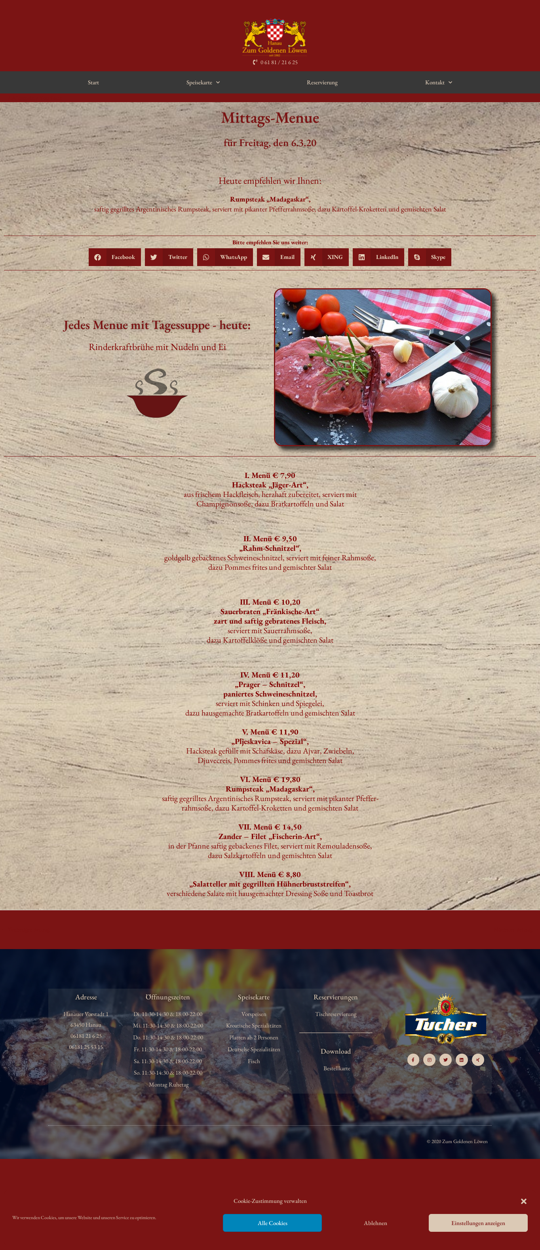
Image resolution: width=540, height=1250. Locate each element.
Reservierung (322, 82)
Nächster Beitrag (516, 929)
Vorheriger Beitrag (25, 929)
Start (93, 82)
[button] (524, 1201)
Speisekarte (203, 82)
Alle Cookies (272, 1223)
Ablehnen (375, 1223)
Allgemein (23, 97)
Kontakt (438, 82)
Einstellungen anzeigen (478, 1223)
